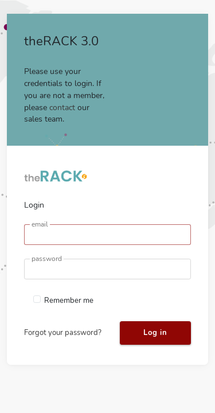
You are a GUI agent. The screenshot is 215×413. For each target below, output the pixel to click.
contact (62, 107)
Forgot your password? (62, 333)
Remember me (68, 300)
